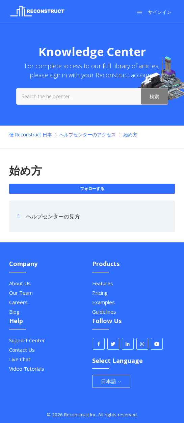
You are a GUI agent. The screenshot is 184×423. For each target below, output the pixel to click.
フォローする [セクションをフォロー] (92, 188)
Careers (18, 302)
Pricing (100, 292)
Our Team (21, 292)
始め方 (130, 134)
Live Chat (19, 359)
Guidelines (104, 311)
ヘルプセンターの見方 (53, 216)
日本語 (111, 381)
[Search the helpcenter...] (92, 96)
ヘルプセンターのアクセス (87, 134)
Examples (103, 302)
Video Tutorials (26, 368)
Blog (14, 311)
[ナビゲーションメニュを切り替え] (139, 12)
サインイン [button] (160, 12)
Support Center (27, 340)
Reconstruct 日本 (33, 134)
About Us (20, 283)
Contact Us (22, 349)
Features (102, 283)
